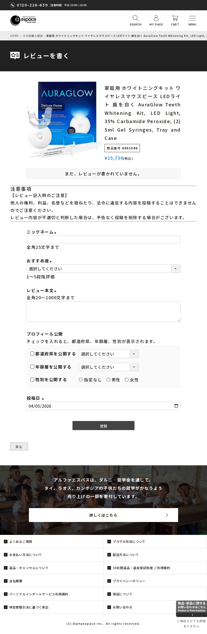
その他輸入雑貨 (33, 36)
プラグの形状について (129, 541)
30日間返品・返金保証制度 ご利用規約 (141, 568)
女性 (132, 379)
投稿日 (36, 398)
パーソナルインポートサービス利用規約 (38, 594)
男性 (113, 379)
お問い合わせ (122, 607)
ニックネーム (42, 232)
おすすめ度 (40, 261)
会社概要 (15, 581)
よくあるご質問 (20, 541)
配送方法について (126, 554)
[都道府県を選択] (109, 354)
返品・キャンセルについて (29, 568)
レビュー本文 (42, 290)
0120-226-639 (32, 5)
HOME (14, 36)
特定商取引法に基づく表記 (29, 607)
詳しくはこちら (103, 515)
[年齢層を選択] (109, 367)
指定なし (90, 379)
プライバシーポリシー (129, 581)
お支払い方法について (25, 554)
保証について (122, 594)
